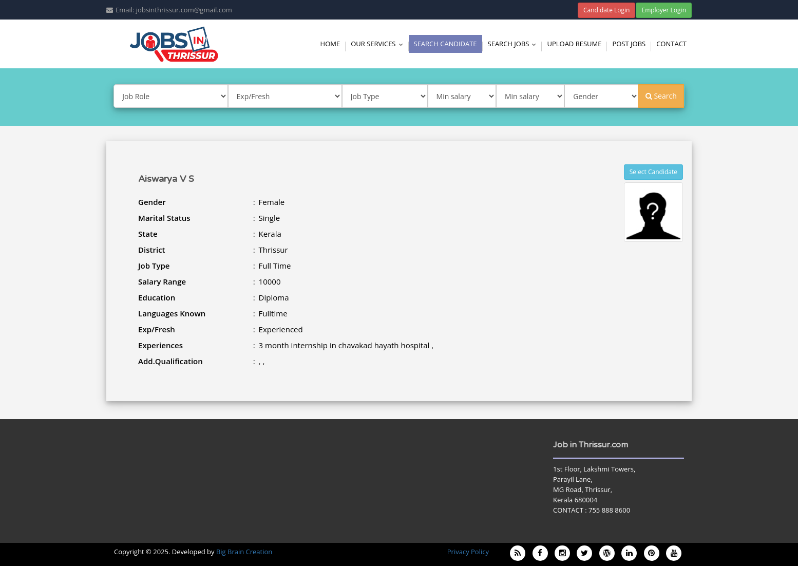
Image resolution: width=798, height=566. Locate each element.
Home (330, 43)
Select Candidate (653, 171)
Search (661, 96)
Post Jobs (628, 43)
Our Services (379, 43)
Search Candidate (445, 43)
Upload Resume (574, 43)
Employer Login (663, 10)
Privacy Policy (468, 551)
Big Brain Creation (244, 551)
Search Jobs (514, 43)
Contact (671, 43)
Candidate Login (606, 10)
